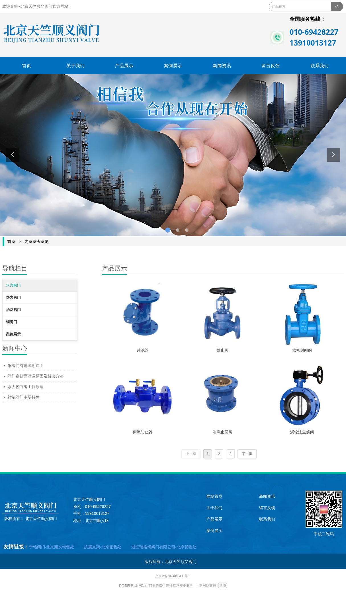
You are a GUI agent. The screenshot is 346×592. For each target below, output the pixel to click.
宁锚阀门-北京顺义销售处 (52, 547)
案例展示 (13, 334)
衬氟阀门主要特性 (24, 397)
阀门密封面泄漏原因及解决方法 (36, 376)
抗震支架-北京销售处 (102, 547)
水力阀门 (13, 285)
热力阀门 (13, 297)
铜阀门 (11, 322)
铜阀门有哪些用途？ (26, 366)
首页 (11, 241)
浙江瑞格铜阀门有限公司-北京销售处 (163, 547)
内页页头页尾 (36, 241)
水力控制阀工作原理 (26, 387)
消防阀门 (13, 310)
